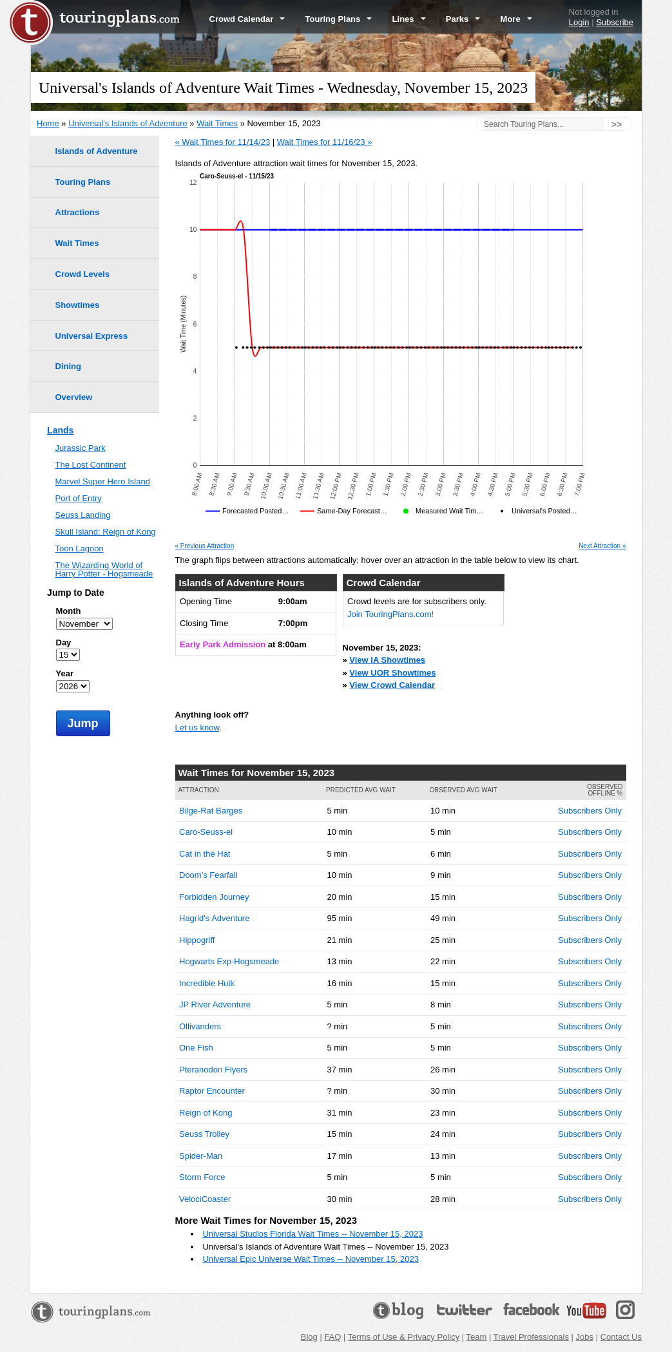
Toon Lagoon (79, 548)
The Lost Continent (90, 465)
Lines (409, 19)
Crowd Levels (82, 274)
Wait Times (217, 123)
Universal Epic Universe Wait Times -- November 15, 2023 (310, 1259)
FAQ (332, 1337)
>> (616, 124)
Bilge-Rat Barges (210, 810)
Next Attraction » (602, 546)
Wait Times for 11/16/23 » (324, 142)
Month (68, 611)
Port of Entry (78, 498)
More (516, 19)
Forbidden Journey (214, 897)
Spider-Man (200, 1156)
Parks (463, 19)
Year (64, 673)
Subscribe (614, 22)
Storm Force (202, 1177)
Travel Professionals (531, 1337)
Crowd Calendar (247, 19)
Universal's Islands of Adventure (127, 123)
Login (579, 22)
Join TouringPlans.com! (390, 614)
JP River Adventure (215, 1004)
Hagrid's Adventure (214, 918)
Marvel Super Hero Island (102, 481)
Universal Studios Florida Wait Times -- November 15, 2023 (312, 1234)
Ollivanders (200, 1026)
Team (476, 1337)
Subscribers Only (590, 810)
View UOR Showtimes (392, 673)
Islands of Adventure (96, 151)
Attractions (77, 212)
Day (64, 642)
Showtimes (77, 305)
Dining (68, 366)
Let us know (197, 727)
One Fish (196, 1047)
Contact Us (621, 1337)
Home (48, 123)
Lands (60, 430)
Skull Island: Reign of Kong (105, 532)
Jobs (584, 1337)
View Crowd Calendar (392, 685)
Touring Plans (338, 19)
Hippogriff (197, 940)
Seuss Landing (83, 515)
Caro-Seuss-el (206, 832)
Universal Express (91, 336)
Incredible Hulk (207, 983)
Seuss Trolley (204, 1134)
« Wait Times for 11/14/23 (223, 142)
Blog (309, 1337)
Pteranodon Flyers (213, 1069)
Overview (74, 397)
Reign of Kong (205, 1113)
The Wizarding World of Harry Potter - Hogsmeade (104, 569)
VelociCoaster (205, 1199)
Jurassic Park (80, 448)
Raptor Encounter (212, 1091)
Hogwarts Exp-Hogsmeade (229, 961)
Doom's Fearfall (208, 875)
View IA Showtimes (387, 660)
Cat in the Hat (205, 854)
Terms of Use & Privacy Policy (403, 1337)
